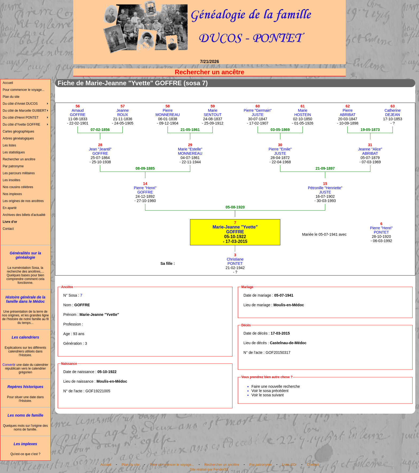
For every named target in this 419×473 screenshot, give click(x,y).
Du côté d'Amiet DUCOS (20, 104)
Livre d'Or (289, 465)
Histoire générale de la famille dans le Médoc (25, 299)
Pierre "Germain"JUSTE (258, 110)
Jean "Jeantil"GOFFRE (100, 149)
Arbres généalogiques (18, 138)
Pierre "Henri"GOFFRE (145, 187)
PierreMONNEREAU (168, 110)
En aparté (10, 208)
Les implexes (25, 444)
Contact (8, 229)
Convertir (8, 365)
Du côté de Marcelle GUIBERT (24, 111)
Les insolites (11, 180)
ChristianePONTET (235, 259)
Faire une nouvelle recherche (275, 386)
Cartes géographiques (18, 131)
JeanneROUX (123, 110)
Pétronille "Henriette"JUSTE (325, 187)
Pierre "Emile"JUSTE (280, 149)
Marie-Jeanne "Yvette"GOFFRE (235, 227)
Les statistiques (14, 152)
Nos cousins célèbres (18, 187)
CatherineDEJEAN (393, 110)
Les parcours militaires (19, 173)
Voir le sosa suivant (267, 395)
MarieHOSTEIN (302, 110)
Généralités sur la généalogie (25, 255)
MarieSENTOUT (213, 110)
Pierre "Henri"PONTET (381, 228)
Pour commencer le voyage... (23, 90)
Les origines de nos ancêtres (23, 201)
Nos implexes (12, 194)
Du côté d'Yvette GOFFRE (21, 124)
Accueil (8, 83)
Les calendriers (25, 337)
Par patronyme (13, 166)
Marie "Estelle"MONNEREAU (190, 149)
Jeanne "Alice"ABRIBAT (370, 149)
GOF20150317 (278, 352)
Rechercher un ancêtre (19, 159)
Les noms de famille (25, 415)
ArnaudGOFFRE (78, 110)
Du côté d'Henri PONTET (20, 117)
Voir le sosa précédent (270, 391)
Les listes (9, 145)
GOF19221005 (98, 391)
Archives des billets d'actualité (24, 215)
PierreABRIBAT (348, 110)
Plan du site (11, 97)
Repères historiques (25, 387)
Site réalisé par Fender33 (209, 469)
